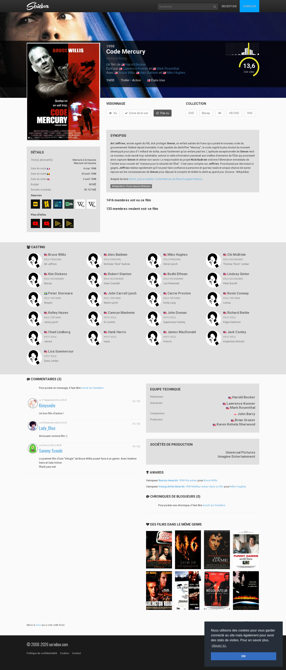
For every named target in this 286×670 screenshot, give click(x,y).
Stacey (48, 283)
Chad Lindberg (59, 332)
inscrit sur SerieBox (92, 387)
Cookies (64, 653)
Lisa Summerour (61, 351)
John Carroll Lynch (122, 293)
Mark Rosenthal (168, 69)
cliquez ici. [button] (219, 645)
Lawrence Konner (135, 69)
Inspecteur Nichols (233, 341)
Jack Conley (236, 332)
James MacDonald (181, 332)
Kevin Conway (238, 293)
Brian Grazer (245, 420)
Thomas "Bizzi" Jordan (236, 264)
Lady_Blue (47, 428)
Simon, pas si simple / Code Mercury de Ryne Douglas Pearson (166, 179)
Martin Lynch (111, 302)
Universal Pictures (240, 452)
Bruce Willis (127, 73)
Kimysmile (47, 405)
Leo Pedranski (171, 283)
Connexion (249, 6)
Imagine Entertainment (236, 456)
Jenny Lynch (51, 322)
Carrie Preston (179, 293)
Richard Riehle (238, 313)
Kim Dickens (57, 274)
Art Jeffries (50, 264)
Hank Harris (117, 332)
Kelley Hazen (58, 313)
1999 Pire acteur (178, 480)
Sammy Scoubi (50, 450)
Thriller (125, 80)
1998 (110, 46)
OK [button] (243, 656)
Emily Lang (169, 302)
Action (136, 80)
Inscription (229, 6)
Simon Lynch (170, 264)
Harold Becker (135, 64)
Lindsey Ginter (238, 274)
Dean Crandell (112, 283)
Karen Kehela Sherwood (236, 424)
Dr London (109, 322)
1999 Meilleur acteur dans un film (191, 486)
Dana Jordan (51, 360)
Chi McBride (236, 255)
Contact (76, 653)
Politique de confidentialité (42, 653)
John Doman (177, 313)
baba (38, 625)
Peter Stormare (60, 293)
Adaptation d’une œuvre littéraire (131, 186)
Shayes (48, 302)
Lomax (227, 302)
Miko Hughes (176, 73)
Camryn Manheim (121, 313)
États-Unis (156, 80)
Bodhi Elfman (177, 274)
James (48, 341)
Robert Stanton (119, 274)
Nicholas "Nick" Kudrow (117, 264)
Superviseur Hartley (174, 322)
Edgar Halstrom (232, 322)
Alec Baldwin (149, 73)
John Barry (246, 414)
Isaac (107, 341)
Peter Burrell (230, 283)
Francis (167, 341)
